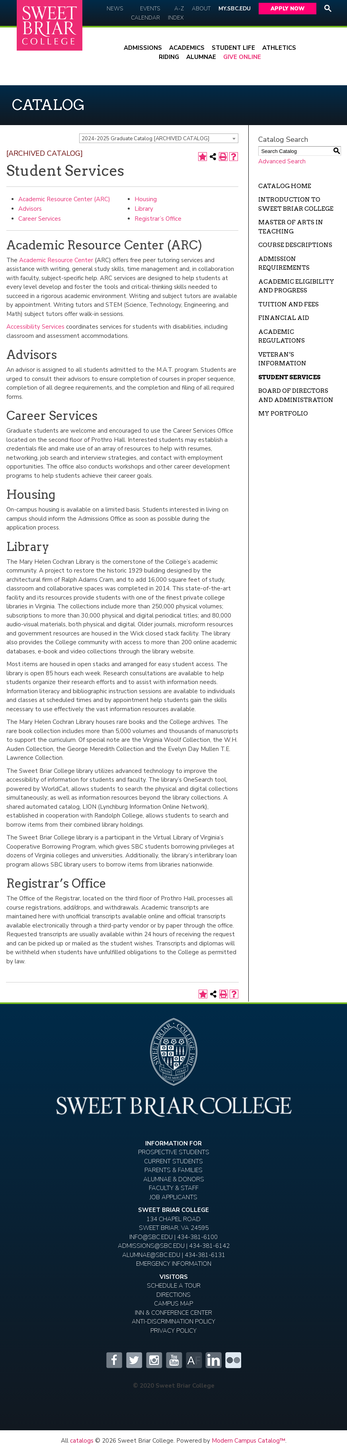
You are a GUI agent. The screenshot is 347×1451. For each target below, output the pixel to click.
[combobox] (158, 138)
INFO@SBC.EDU (151, 1237)
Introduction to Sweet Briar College (295, 204)
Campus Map (173, 1304)
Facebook (114, 1360)
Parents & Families (173, 1170)
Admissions (143, 48)
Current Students (173, 1161)
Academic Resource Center (56, 260)
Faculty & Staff (174, 1188)
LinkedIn (213, 1360)
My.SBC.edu (234, 8)
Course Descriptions (295, 245)
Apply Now (287, 8)
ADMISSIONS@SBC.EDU (151, 1246)
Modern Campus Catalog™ (248, 1441)
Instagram (153, 1360)
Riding (169, 57)
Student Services (289, 377)
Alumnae (201, 57)
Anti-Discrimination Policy (173, 1322)
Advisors (30, 209)
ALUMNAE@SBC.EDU (151, 1255)
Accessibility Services (35, 327)
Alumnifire (193, 1360)
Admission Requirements (284, 263)
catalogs (82, 1441)
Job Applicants (173, 1197)
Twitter (134, 1360)
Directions (173, 1295)
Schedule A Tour (174, 1286)
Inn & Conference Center (173, 1313)
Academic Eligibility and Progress (296, 286)
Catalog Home (284, 186)
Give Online (242, 57)
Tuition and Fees (288, 304)
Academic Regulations (281, 336)
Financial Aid (283, 318)
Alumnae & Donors (173, 1179)
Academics (187, 48)
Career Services (39, 219)
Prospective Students (173, 1152)
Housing (146, 199)
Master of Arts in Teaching (290, 227)
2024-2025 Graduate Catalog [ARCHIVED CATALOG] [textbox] (145, 138)
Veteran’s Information (282, 359)
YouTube (173, 1360)
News (115, 8)
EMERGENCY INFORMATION (173, 1264)
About (201, 8)
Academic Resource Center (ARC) (64, 199)
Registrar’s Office (158, 219)
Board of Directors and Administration (295, 395)
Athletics (279, 48)
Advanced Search (282, 161)
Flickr (233, 1360)
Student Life (233, 48)
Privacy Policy (173, 1331)
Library (144, 209)
